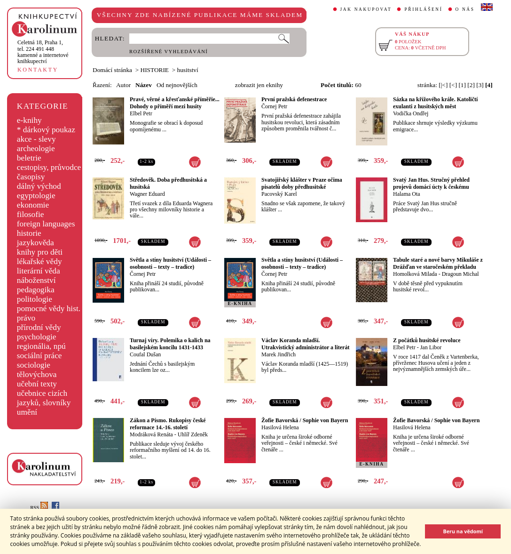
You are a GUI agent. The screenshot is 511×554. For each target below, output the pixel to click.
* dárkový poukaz (46, 129)
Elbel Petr (141, 113)
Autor (123, 84)
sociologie (33, 365)
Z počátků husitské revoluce (426, 340)
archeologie (36, 148)
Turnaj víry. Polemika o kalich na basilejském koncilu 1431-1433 (170, 344)
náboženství (36, 280)
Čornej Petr (274, 106)
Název (143, 84)
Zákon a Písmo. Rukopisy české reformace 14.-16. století (168, 424)
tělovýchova (37, 374)
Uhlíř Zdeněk (193, 434)
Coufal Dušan (145, 354)
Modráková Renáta (151, 434)
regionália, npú (41, 346)
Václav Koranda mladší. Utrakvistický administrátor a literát (305, 344)
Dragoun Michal (460, 274)
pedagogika (36, 289)
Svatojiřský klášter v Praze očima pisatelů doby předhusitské (301, 183)
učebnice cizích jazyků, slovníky (44, 398)
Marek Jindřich (278, 354)
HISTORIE (155, 69)
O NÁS (465, 9)
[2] (471, 84)
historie (29, 233)
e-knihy (29, 120)
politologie (34, 299)
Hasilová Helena (280, 427)
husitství (187, 69)
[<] (453, 84)
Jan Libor (431, 347)
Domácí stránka (112, 69)
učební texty (37, 383)
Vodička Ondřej (410, 113)
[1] (462, 84)
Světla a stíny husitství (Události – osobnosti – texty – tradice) (170, 263)
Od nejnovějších (177, 84)
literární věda (38, 270)
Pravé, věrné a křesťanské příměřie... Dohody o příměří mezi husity (175, 103)
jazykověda (35, 242)
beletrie (29, 157)
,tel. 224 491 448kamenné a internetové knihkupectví (43, 51)
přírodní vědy (39, 327)
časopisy (31, 176)
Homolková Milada (415, 274)
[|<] (443, 84)
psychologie (36, 336)
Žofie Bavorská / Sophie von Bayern (304, 420)
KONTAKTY (37, 69)
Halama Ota (406, 194)
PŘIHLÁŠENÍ (423, 9)
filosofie (30, 214)
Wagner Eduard (147, 194)
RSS (39, 507)
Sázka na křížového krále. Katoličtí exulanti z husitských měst (435, 103)
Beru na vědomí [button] (463, 531)
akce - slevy (36, 139)
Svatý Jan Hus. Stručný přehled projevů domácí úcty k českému (431, 183)
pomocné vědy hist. (48, 308)
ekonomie (33, 205)
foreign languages (46, 223)
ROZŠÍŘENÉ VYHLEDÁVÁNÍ (168, 51)
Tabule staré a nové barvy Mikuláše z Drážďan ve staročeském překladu (438, 263)
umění (27, 412)
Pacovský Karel (279, 194)
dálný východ (39, 186)
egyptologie (36, 195)
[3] (480, 84)
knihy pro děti (40, 252)
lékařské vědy (39, 261)
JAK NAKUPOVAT (366, 9)
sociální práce (39, 355)
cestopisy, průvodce (49, 167)
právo (26, 317)
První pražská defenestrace (294, 99)
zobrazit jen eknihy (259, 84)
